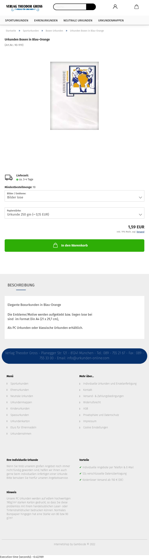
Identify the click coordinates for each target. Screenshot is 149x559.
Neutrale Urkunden (77, 20)
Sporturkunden (16, 20)
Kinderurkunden (20, 408)
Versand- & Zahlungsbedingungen (103, 396)
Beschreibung (21, 285)
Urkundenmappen (111, 20)
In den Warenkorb (70, 245)
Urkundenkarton (20, 421)
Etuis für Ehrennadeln (23, 427)
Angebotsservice (58, 478)
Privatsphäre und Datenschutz (101, 415)
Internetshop (61, 544)
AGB (85, 408)
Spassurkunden (19, 415)
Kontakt (87, 390)
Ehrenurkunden (46, 20)
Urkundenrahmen (20, 433)
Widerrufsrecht (92, 402)
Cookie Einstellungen (95, 427)
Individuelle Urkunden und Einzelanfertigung (109, 383)
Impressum (89, 421)
